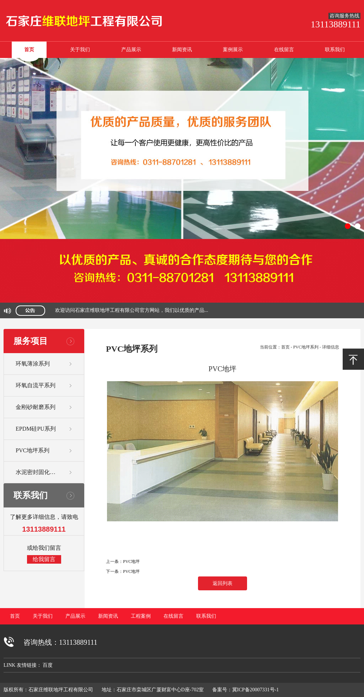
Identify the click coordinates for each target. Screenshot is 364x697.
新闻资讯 (182, 49)
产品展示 (131, 49)
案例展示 (233, 49)
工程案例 (141, 616)
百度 (48, 665)
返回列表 (222, 583)
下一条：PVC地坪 (123, 571)
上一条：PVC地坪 (123, 561)
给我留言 (44, 559)
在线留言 (284, 49)
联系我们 (335, 49)
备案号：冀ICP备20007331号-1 (245, 689)
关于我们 (80, 49)
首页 (29, 49)
